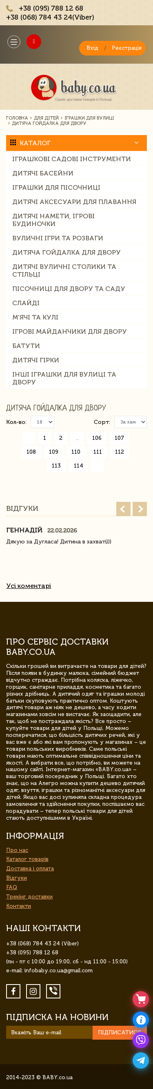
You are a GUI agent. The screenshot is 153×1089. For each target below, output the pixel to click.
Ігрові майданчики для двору (69, 331)
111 (97, 452)
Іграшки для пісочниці (56, 187)
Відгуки (16, 878)
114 (78, 466)
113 (56, 466)
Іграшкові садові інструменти (71, 159)
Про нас (17, 850)
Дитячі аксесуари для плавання (74, 202)
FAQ (11, 887)
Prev (123, 509)
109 (53, 452)
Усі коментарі (28, 586)
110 (75, 452)
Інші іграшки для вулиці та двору (64, 378)
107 (119, 438)
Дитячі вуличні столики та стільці (64, 270)
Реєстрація (127, 48)
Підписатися (119, 1032)
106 (97, 438)
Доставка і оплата (30, 868)
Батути (26, 346)
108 (31, 452)
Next (140, 509)
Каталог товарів (27, 859)
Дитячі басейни (42, 173)
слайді (26, 303)
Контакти (18, 906)
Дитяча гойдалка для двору (66, 252)
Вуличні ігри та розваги (57, 238)
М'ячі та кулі (35, 317)
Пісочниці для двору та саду (68, 289)
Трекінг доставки (29, 897)
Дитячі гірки (35, 360)
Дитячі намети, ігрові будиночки (53, 220)
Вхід (92, 48)
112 (119, 452)
